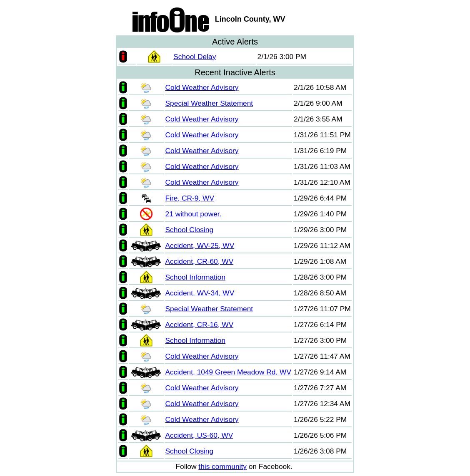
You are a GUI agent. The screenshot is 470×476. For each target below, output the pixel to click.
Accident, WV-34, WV (200, 293)
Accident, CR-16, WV (199, 324)
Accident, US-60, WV (199, 435)
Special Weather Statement (209, 103)
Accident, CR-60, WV (199, 261)
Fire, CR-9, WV (189, 198)
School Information (195, 277)
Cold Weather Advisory (202, 87)
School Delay (194, 56)
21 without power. (193, 214)
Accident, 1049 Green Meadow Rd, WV (228, 372)
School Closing (189, 230)
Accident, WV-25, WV (200, 245)
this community (222, 466)
